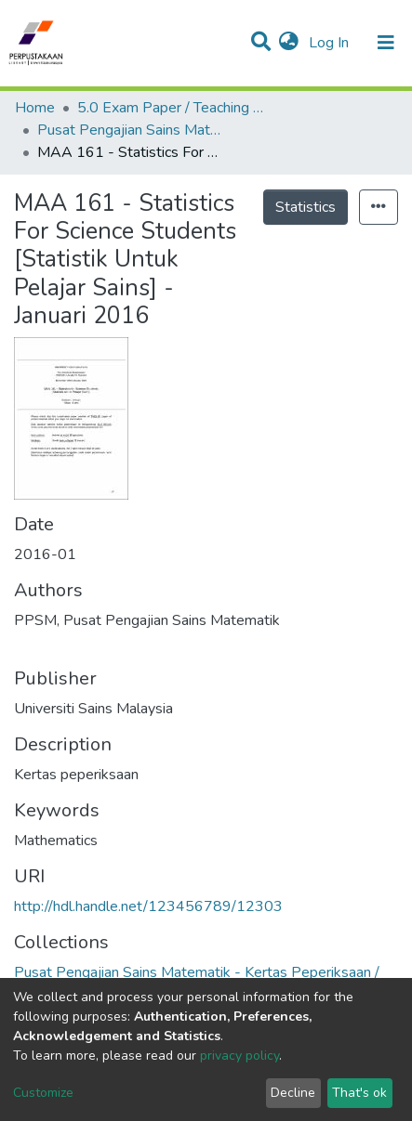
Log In (330, 43)
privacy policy (239, 1055)
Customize (43, 1092)
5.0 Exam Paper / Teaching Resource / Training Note (170, 108)
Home (35, 108)
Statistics (305, 207)
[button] (288, 43)
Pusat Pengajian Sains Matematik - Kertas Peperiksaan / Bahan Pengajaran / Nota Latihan (130, 130)
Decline (293, 1092)
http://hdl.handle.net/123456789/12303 (148, 906)
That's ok (359, 1092)
